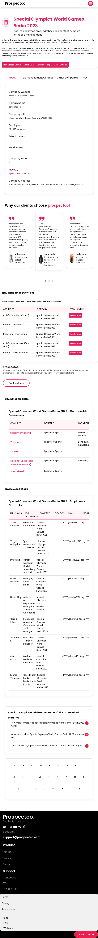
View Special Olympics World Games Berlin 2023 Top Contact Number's (35, 65)
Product (7, 851)
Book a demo (86, 934)
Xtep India (16, 442)
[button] (45, 280)
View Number (75, 315)
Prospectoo (15, 3)
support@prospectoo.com (21, 837)
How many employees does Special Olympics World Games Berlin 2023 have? (47, 724)
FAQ (5, 923)
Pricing (5, 903)
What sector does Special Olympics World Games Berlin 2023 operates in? (47, 736)
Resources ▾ (8, 909)
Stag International (20, 433)
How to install (10, 888)
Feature (7, 858)
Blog (5, 917)
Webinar (8, 928)
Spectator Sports (19, 173)
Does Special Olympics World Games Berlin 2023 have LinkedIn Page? (46, 745)
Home (4, 897)
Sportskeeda (17, 471)
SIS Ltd (14, 451)
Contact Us (9, 877)
